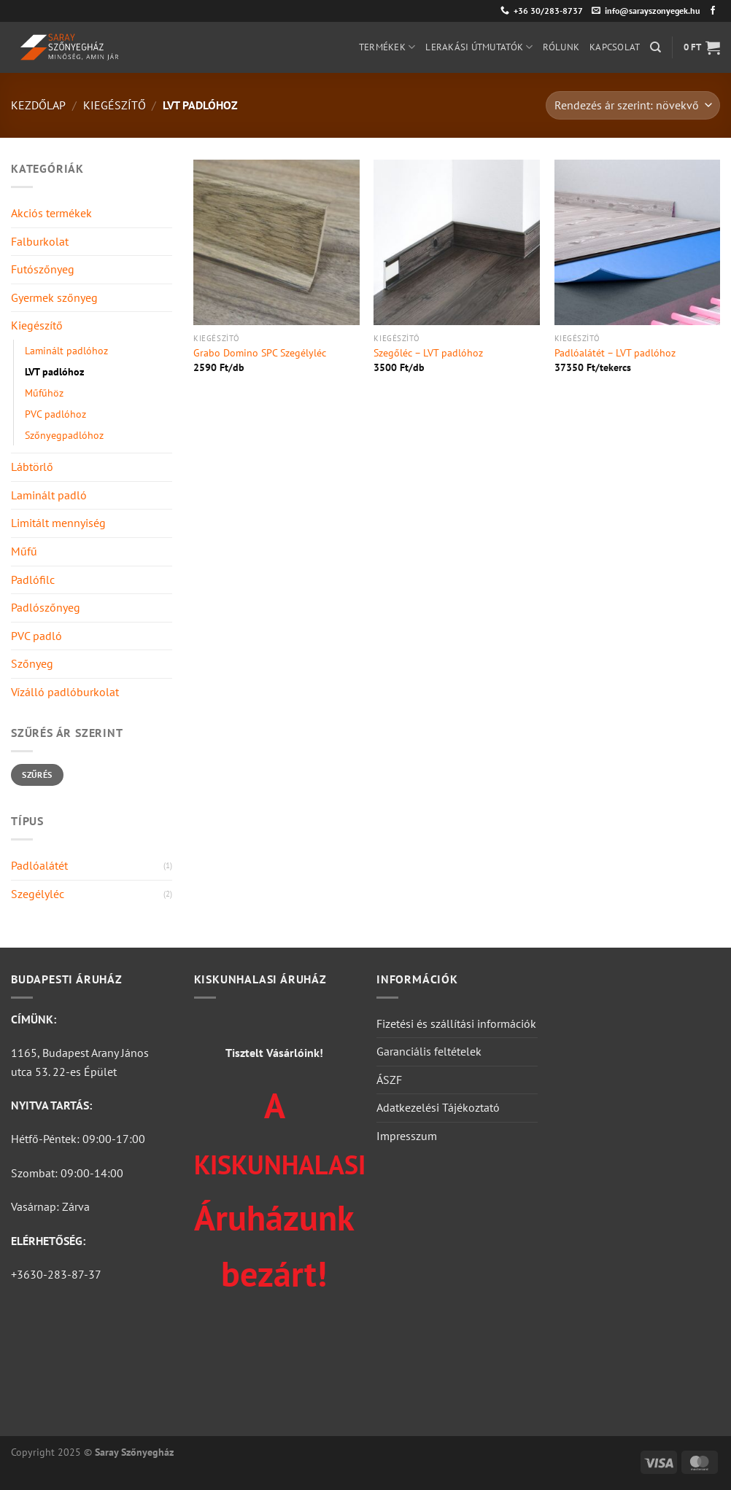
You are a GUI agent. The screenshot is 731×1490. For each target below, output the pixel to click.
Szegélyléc (37, 893)
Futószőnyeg (42, 269)
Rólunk (561, 47)
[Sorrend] (633, 105)
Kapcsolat (614, 47)
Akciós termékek (51, 213)
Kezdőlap (38, 105)
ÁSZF (389, 1079)
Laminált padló (49, 495)
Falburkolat (40, 241)
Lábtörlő (32, 466)
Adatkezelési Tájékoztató (438, 1107)
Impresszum (406, 1135)
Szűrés (37, 774)
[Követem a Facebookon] (712, 11)
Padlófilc (33, 579)
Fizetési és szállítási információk (456, 1023)
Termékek (387, 47)
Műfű (24, 551)
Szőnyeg (32, 663)
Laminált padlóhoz (66, 350)
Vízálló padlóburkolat (65, 691)
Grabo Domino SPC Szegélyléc (259, 352)
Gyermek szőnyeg (54, 297)
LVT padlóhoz (54, 371)
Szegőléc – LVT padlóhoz (428, 352)
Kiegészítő (114, 105)
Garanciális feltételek (428, 1051)
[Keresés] (655, 47)
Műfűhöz (44, 392)
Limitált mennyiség (58, 522)
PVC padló (36, 635)
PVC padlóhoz (55, 414)
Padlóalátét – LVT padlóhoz (615, 352)
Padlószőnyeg (45, 607)
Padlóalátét (39, 865)
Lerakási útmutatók (479, 47)
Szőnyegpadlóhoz (64, 435)
